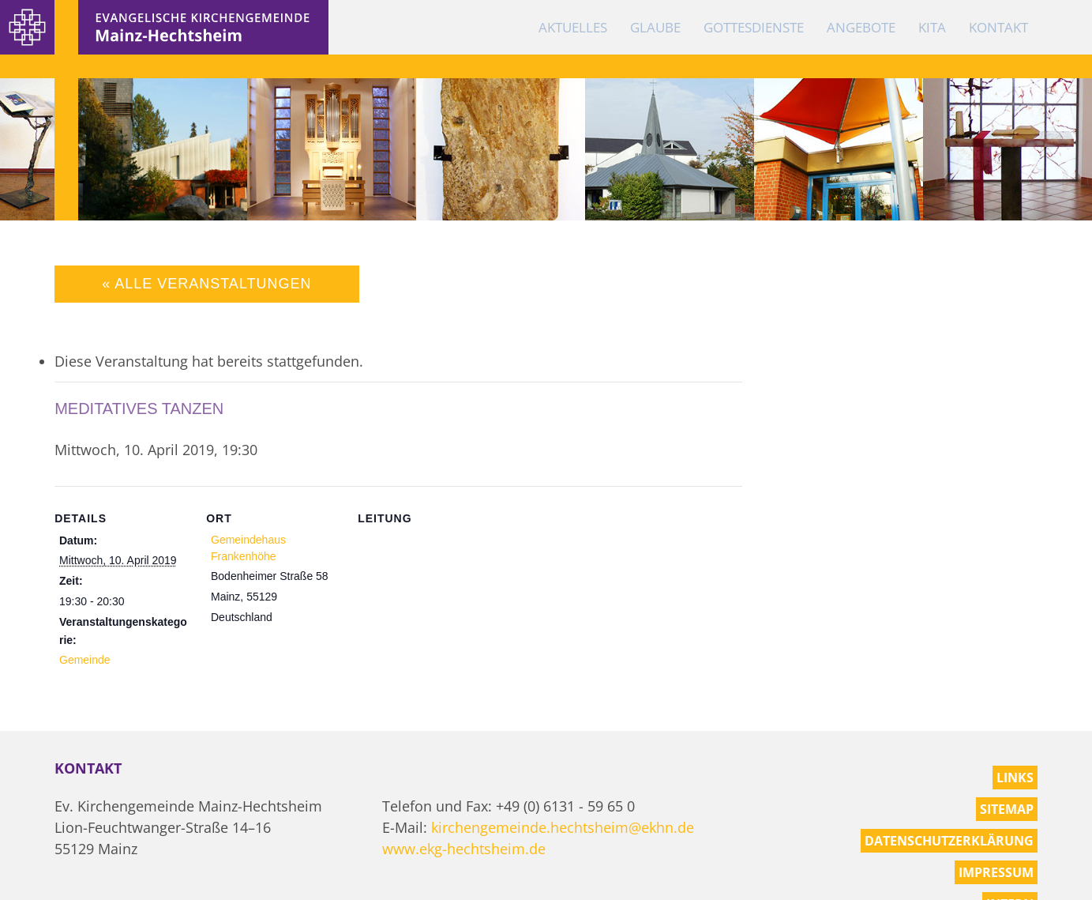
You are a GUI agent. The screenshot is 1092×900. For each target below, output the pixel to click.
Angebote (861, 27)
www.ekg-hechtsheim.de (464, 848)
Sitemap (1007, 809)
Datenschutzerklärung (949, 840)
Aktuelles (572, 27)
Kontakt (998, 27)
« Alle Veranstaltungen (206, 284)
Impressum (996, 872)
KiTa (932, 27)
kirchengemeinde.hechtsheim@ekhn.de (562, 827)
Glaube (655, 27)
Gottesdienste (754, 27)
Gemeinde (85, 659)
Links (1015, 777)
